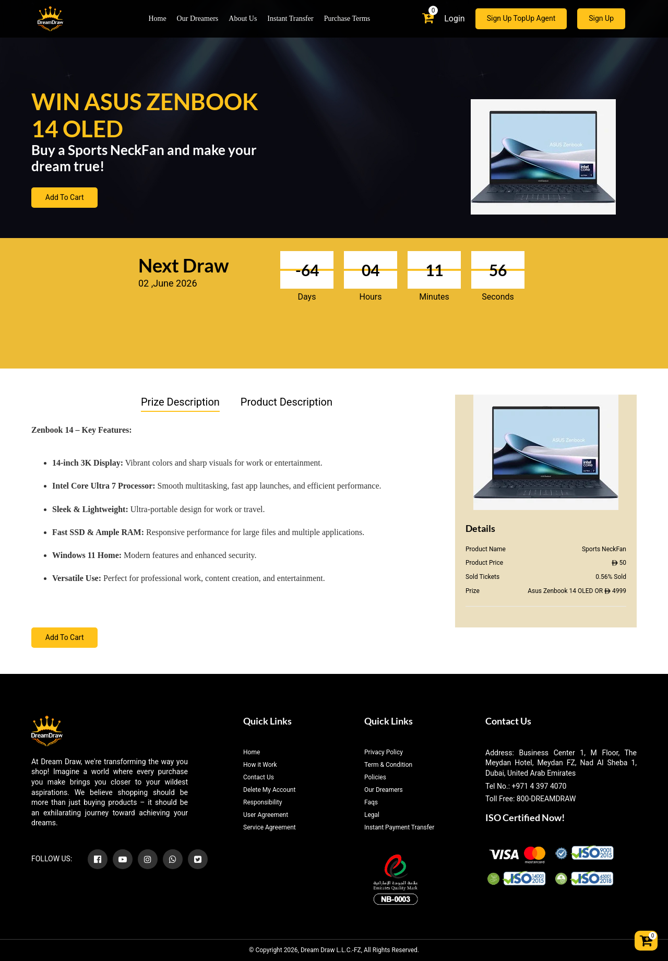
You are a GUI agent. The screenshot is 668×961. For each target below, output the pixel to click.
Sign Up (601, 19)
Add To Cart (64, 198)
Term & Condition (388, 765)
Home (157, 19)
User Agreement (265, 815)
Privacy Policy (383, 752)
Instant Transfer (290, 19)
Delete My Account (269, 790)
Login (454, 18)
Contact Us (258, 777)
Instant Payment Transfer (399, 827)
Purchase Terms (347, 19)
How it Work (260, 765)
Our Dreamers (198, 19)
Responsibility (262, 802)
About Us (243, 19)
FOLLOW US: (51, 859)
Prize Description (180, 402)
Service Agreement (269, 827)
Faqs (371, 802)
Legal (371, 815)
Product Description (286, 402)
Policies (375, 777)
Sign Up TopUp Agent (521, 19)
